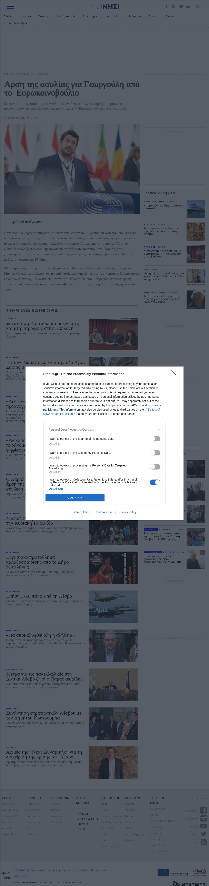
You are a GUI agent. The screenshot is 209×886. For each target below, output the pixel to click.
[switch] (155, 438)
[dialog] (104, 443)
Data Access (104, 512)
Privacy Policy (127, 512)
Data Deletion (81, 512)
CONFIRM (75, 497)
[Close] (175, 374)
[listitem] (104, 429)
